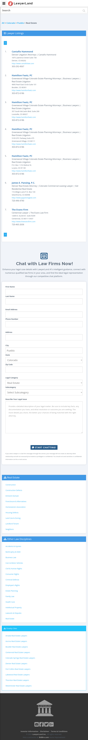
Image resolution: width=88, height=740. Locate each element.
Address (8, 332)
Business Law (11, 557)
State (7, 355)
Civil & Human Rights (14, 568)
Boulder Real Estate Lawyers (17, 647)
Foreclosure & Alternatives (16, 501)
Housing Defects (12, 512)
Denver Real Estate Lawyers (16, 663)
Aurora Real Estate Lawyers (16, 641)
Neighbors (10, 529)
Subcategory (10, 387)
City (7, 345)
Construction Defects (14, 490)
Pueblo (20, 23)
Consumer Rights (12, 574)
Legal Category (11, 378)
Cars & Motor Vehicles (14, 563)
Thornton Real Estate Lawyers (17, 680)
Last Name (10, 296)
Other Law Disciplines (19, 539)
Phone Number (11, 319)
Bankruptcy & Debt (13, 552)
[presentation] (44, 439)
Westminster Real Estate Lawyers (19, 686)
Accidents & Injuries (13, 546)
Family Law (10, 596)
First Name (10, 287)
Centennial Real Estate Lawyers (18, 652)
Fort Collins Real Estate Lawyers (18, 669)
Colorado (10, 23)
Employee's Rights (13, 585)
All (3, 23)
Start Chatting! (44, 447)
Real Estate (13, 477)
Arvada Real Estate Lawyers (16, 636)
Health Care (10, 602)
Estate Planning (12, 591)
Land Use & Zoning (13, 518)
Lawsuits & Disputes (13, 613)
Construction (11, 485)
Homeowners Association (16, 507)
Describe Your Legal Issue (16, 399)
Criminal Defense (12, 580)
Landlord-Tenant (12, 524)
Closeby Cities (11, 628)
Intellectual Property (14, 607)
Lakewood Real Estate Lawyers (18, 674)
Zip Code (9, 364)
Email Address (11, 309)
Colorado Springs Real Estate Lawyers (20, 658)
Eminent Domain (12, 496)
